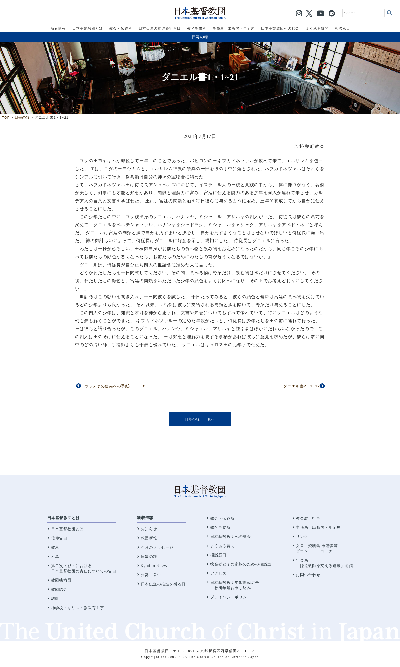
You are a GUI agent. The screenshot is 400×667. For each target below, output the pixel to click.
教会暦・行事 (308, 518)
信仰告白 (59, 538)
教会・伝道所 (222, 518)
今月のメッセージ (157, 547)
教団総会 (59, 589)
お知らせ (149, 529)
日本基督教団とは (63, 517)
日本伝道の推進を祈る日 (163, 584)
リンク (302, 536)
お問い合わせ (308, 575)
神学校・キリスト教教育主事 (77, 608)
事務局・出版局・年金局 (318, 527)
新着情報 (145, 517)
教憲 (55, 547)
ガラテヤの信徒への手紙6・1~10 (114, 386)
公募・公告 (151, 575)
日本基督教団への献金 (230, 536)
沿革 (55, 556)
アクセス (218, 573)
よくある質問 (222, 546)
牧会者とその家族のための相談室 (240, 564)
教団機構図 (61, 580)
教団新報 (149, 538)
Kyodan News (154, 565)
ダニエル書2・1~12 (301, 386)
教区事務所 (220, 527)
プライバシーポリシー (230, 597)
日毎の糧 (200, 37)
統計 (55, 598)
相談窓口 (218, 555)
